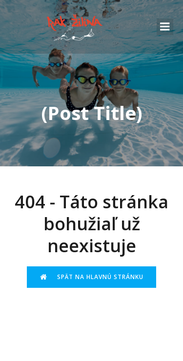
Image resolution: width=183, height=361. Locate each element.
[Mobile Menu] (165, 27)
